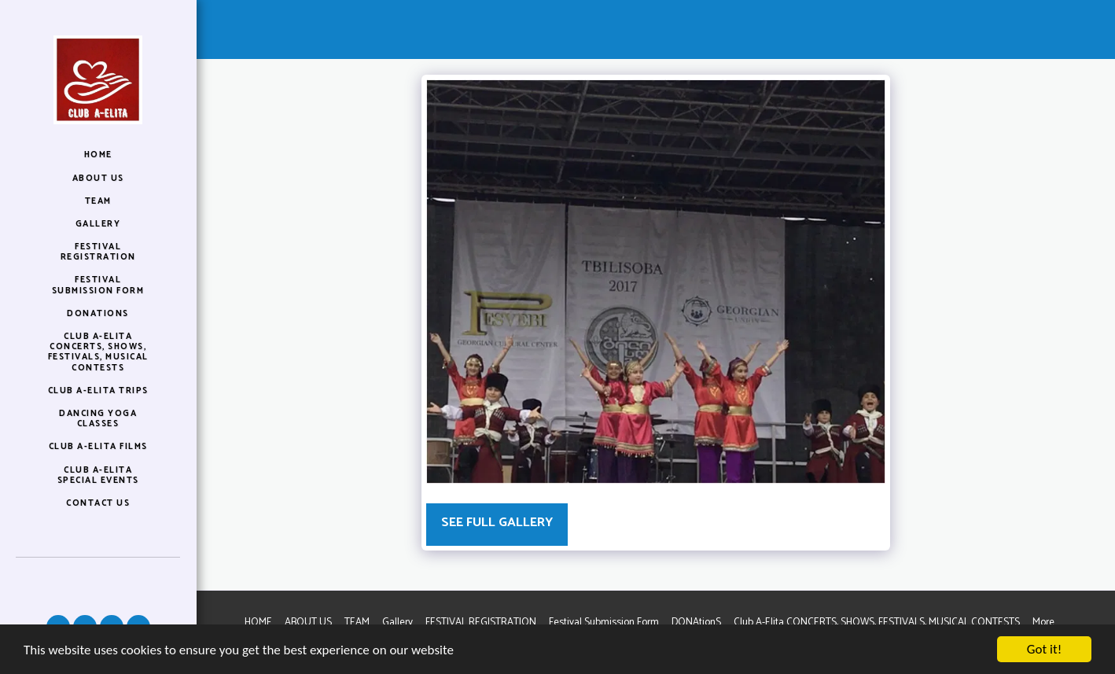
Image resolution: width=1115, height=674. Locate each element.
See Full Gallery (497, 522)
